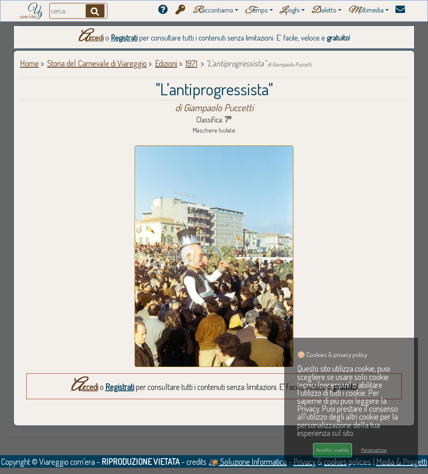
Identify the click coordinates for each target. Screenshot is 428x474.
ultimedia (366, 10)
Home (29, 63)
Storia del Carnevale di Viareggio (97, 63)
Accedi (91, 37)
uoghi (290, 10)
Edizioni (166, 63)
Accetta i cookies (332, 449)
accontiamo (213, 10)
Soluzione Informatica (247, 461)
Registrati (124, 37)
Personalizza (374, 449)
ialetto (323, 10)
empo (256, 10)
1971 (191, 63)
